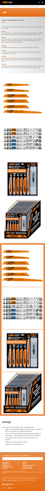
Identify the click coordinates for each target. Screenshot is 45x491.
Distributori (6, 464)
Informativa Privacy (5, 480)
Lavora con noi (26, 467)
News (24, 464)
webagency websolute (8, 488)
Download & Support (28, 465)
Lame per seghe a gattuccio (13, 6)
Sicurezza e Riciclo (7, 467)
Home (3, 6)
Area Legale (5, 465)
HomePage (5, 462)
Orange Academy (27, 468)
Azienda (24, 462)
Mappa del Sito (15, 480)
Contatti (5, 468)
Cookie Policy (10, 480)
